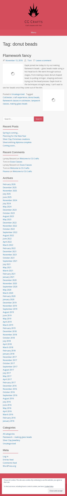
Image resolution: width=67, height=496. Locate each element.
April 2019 (7, 322)
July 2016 (7, 401)
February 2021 (9, 274)
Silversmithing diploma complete (17, 142)
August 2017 (8, 370)
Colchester (7, 97)
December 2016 (10, 385)
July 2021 (7, 264)
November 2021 (10, 254)
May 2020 (7, 290)
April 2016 (7, 411)
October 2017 (9, 363)
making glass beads (18, 103)
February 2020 (9, 296)
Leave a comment (43, 60)
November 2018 (10, 334)
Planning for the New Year (14, 136)
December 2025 (10, 187)
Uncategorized (17, 94)
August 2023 (8, 216)
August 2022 (8, 235)
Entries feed (8, 459)
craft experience (20, 97)
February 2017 (9, 382)
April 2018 (7, 344)
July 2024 (7, 203)
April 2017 (7, 379)
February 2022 (9, 248)
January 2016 (8, 421)
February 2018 (9, 350)
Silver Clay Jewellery (11, 440)
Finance (6, 171)
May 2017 (7, 376)
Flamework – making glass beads (17, 437)
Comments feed (10, 463)
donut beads (33, 97)
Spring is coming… (11, 132)
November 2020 (10, 283)
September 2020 (10, 286)
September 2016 (10, 395)
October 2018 (9, 338)
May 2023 (7, 219)
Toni (29, 60)
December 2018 (10, 331)
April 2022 (7, 242)
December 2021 (10, 251)
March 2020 (8, 293)
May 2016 (7, 408)
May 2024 (7, 206)
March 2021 (8, 270)
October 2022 (9, 229)
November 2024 (10, 200)
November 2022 (10, 226)
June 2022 (7, 238)
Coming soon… (9, 145)
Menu (33, 32)
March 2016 (8, 414)
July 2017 (7, 373)
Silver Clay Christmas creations (16, 139)
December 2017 (10, 357)
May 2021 (7, 267)
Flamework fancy (17, 55)
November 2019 (10, 306)
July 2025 (7, 194)
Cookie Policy (48, 486)
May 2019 (7, 318)
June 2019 (7, 315)
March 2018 (8, 347)
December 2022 (10, 222)
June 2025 (7, 197)
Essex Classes (16, 161)
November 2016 (10, 389)
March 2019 (8, 325)
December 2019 (10, 302)
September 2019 (10, 309)
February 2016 (9, 417)
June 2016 (7, 405)
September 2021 (10, 261)
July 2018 (7, 341)
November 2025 (10, 190)
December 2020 (10, 280)
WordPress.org (9, 466)
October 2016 (9, 392)
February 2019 (9, 328)
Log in (5, 456)
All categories (9, 434)
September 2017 (10, 366)
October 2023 (9, 213)
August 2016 (8, 398)
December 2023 (10, 210)
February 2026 (9, 184)
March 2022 (8, 245)
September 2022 (10, 232)
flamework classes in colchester (16, 100)
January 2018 (8, 354)
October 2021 (9, 258)
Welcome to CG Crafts (29, 158)
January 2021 (8, 277)
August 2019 (8, 312)
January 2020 (8, 299)
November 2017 (10, 360)
